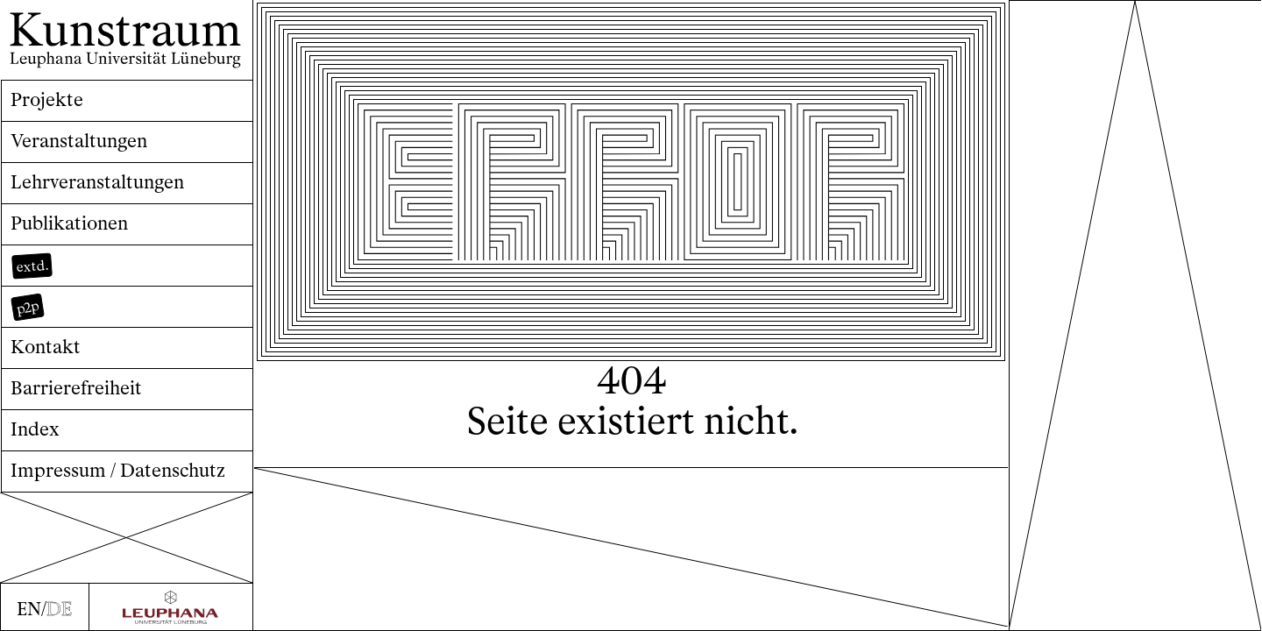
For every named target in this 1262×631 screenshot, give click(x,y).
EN (29, 609)
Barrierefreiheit (76, 388)
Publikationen (69, 223)
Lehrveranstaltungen (97, 182)
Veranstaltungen (79, 141)
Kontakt (46, 347)
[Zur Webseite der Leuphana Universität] (170, 607)
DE (59, 609)
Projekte (47, 99)
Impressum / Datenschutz (118, 470)
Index (35, 429)
